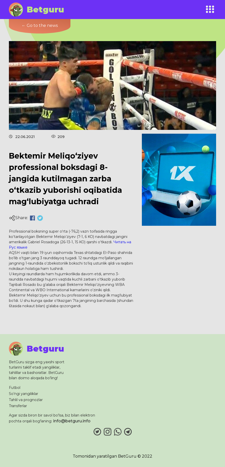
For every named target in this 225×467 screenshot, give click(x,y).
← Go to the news (40, 25)
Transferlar (18, 406)
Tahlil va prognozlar (26, 399)
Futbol (14, 387)
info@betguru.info (72, 421)
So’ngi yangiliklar (23, 393)
